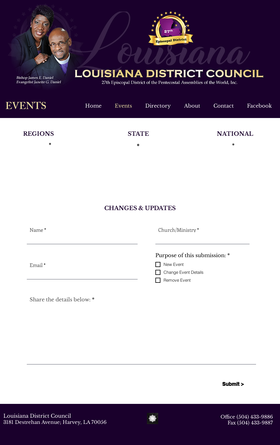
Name (36, 229)
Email (36, 265)
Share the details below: (60, 299)
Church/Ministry (177, 229)
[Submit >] (233, 384)
